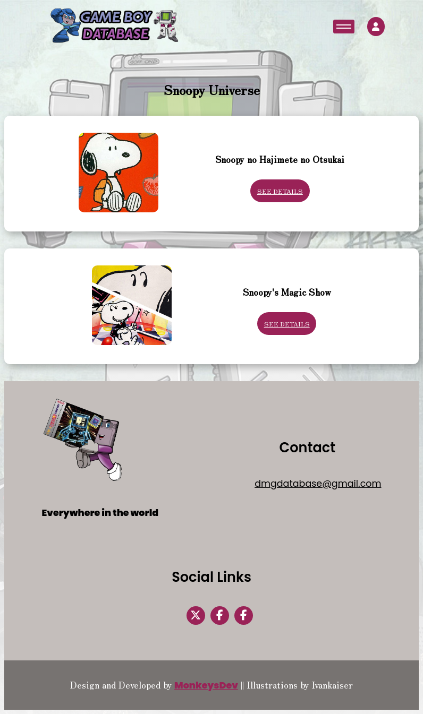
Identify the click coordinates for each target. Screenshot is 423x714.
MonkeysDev (206, 685)
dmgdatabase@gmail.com (318, 483)
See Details (280, 190)
